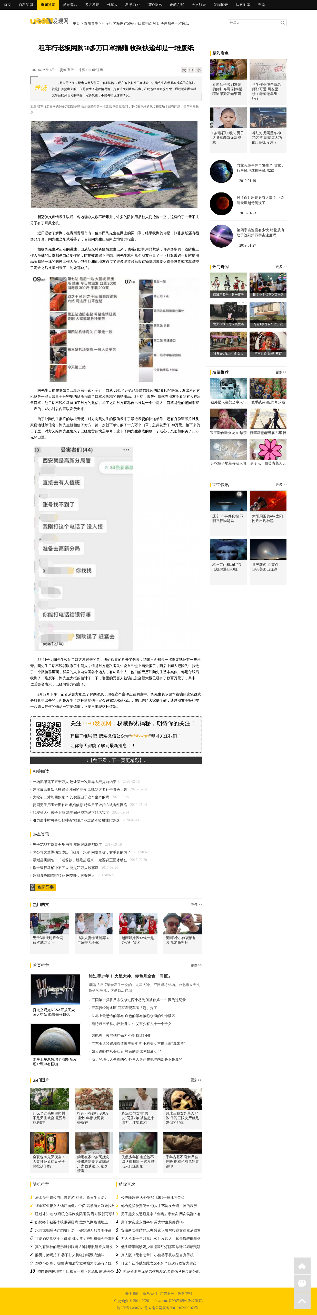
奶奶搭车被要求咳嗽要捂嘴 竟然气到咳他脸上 (71, 1222)
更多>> (196, 904)
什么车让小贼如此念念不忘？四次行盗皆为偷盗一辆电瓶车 (167, 1263)
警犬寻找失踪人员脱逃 (228, 324)
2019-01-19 (247, 181)
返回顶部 (302, 1300)
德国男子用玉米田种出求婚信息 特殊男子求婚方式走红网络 (80, 805)
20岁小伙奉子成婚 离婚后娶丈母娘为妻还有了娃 (73, 1263)
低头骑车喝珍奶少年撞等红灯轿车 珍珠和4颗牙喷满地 (163, 1247)
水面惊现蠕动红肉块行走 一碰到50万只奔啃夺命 (73, 1230)
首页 (7, 5)
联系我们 (150, 1293)
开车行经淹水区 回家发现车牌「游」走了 (124, 1008)
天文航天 (199, 5)
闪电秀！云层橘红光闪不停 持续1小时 (122, 1036)
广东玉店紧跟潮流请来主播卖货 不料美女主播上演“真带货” (138, 1044)
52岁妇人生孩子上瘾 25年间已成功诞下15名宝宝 (71, 813)
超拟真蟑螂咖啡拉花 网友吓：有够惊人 (64, 875)
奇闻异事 (48, 5)
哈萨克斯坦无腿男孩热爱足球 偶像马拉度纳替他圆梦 (165, 1271)
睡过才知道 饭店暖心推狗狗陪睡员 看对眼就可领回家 (77, 1214)
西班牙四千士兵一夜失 (228, 294)
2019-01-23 (247, 213)
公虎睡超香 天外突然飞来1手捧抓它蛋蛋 (153, 1198)
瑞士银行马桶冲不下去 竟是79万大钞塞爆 (65, 868)
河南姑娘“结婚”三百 (268, 353)
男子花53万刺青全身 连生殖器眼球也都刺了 (67, 845)
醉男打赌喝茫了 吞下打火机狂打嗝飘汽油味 (69, 1255)
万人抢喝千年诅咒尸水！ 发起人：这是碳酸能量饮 (161, 1239)
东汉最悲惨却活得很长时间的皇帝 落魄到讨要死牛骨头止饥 (80, 789)
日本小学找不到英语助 (268, 294)
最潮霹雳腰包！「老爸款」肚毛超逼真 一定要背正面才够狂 (80, 860)
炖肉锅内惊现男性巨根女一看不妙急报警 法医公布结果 (81, 1271)
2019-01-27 (247, 245)
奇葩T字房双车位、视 (268, 324)
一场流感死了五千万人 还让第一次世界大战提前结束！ (76, 782)
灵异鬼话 (70, 5)
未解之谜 (177, 5)
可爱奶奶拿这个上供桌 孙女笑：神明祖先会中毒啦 (75, 1239)
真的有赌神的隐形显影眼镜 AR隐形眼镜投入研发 (74, 1247)
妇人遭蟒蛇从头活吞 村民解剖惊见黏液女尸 (126, 1051)
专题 (261, 5)
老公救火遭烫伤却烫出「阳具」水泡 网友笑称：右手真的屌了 (82, 852)
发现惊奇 (221, 5)
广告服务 (167, 1293)
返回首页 (302, 1266)
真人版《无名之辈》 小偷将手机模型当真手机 (157, 1255)
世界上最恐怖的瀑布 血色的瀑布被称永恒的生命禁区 (133, 1016)
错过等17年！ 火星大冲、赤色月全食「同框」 (130, 976)
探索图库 (243, 5)
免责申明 (184, 1293)
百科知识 (26, 5)
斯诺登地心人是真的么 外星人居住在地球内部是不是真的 (137, 1059)
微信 (302, 1283)
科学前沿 (132, 5)
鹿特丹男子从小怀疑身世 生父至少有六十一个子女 (132, 1024)
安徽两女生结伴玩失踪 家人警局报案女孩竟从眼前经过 (164, 1230)
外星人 (112, 5)
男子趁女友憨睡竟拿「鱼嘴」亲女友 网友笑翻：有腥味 (164, 1214)
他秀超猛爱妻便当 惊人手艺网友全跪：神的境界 (159, 1206)
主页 (76, 23)
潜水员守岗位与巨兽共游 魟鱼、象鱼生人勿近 (71, 1198)
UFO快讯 (154, 5)
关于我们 (132, 1293)
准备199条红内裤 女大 (228, 353)
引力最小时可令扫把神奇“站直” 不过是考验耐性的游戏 (76, 820)
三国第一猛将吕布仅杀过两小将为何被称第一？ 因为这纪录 (139, 1000)
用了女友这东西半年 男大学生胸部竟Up (152, 1222)
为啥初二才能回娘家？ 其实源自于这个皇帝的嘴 (71, 797)
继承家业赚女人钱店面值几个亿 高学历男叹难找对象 (77, 1206)
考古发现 (92, 5)
